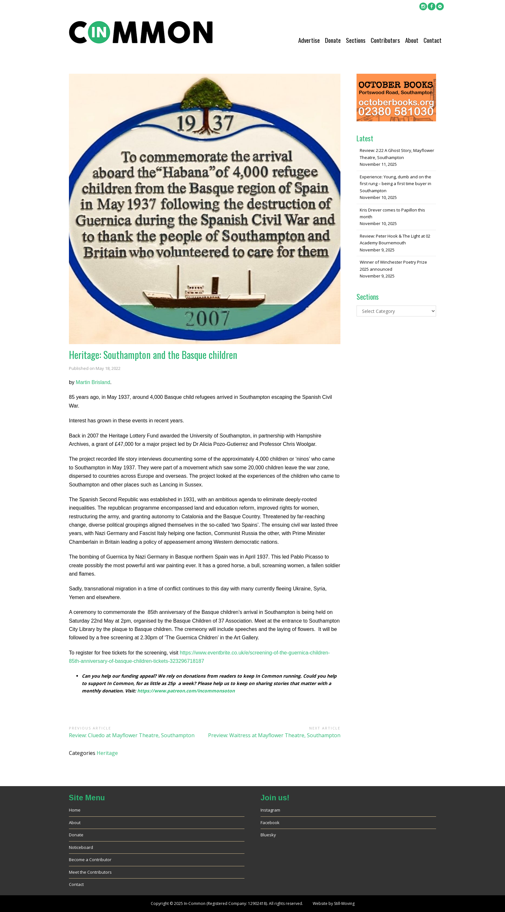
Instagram (270, 810)
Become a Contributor (90, 859)
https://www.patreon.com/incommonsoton (186, 691)
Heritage (107, 753)
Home (75, 810)
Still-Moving (344, 903)
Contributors (385, 40)
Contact (433, 40)
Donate (333, 40)
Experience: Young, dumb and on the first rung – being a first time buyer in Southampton (395, 183)
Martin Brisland (93, 382)
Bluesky (268, 835)
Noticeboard (81, 847)
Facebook (270, 822)
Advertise (309, 40)
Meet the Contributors (90, 872)
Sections (356, 40)
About (411, 40)
